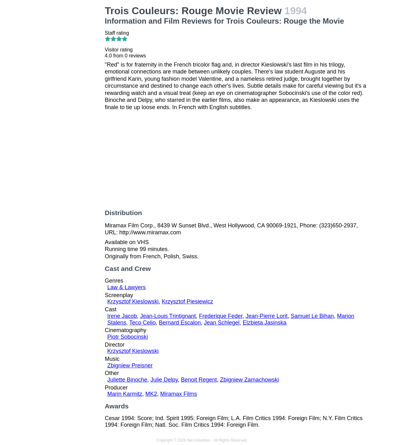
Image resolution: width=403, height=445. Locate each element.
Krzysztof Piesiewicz (187, 301)
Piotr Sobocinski (127, 337)
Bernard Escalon (180, 322)
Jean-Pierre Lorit (266, 316)
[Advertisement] (70, 99)
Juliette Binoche (127, 380)
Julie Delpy (164, 380)
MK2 (151, 394)
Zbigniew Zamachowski (249, 380)
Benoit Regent (199, 380)
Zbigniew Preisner (130, 365)
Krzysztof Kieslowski (133, 301)
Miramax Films (178, 394)
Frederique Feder (220, 316)
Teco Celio (142, 322)
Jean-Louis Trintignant (168, 316)
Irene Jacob (122, 316)
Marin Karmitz (124, 394)
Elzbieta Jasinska (265, 322)
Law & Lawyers (126, 287)
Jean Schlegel (222, 322)
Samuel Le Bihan (312, 316)
